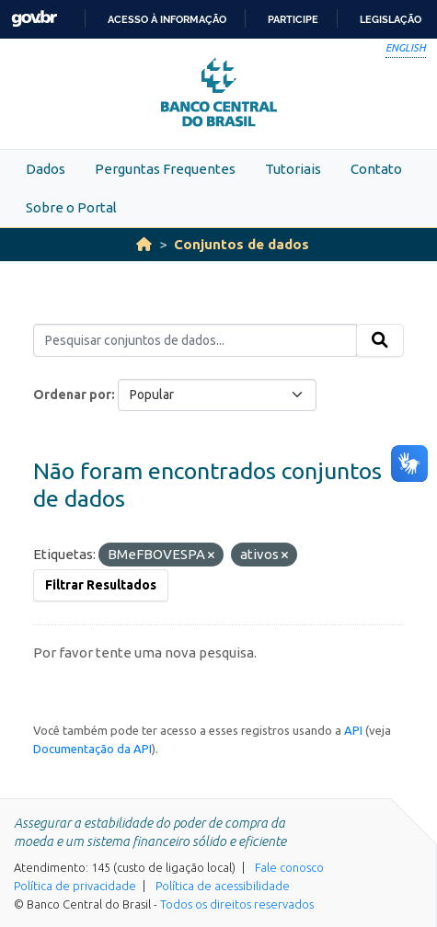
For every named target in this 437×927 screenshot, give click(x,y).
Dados (45, 169)
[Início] (144, 244)
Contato (376, 169)
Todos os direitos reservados (237, 904)
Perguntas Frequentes (165, 169)
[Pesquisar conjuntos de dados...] (195, 340)
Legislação (390, 19)
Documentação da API (92, 748)
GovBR (34, 19)
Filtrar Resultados (100, 585)
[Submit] (380, 340)
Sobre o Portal (71, 207)
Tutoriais (293, 169)
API (353, 730)
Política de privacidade (75, 885)
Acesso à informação (167, 19)
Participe (293, 19)
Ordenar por (72, 394)
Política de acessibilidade (222, 885)
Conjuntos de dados (241, 244)
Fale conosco (289, 867)
